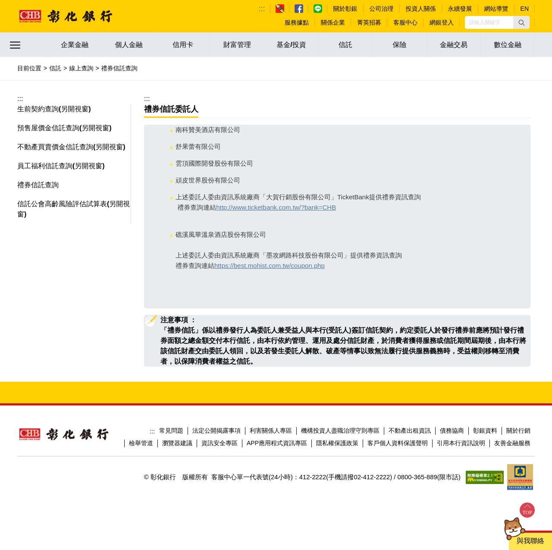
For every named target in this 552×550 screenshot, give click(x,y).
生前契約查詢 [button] (38, 109)
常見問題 (171, 430)
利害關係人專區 (271, 430)
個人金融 (129, 44)
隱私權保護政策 (337, 443)
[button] (521, 22)
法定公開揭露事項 (216, 430)
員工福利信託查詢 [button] (44, 166)
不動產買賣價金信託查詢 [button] (55, 147)
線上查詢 (81, 68)
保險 (400, 44)
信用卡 (182, 44)
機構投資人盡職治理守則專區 (340, 430)
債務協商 (452, 430)
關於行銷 (518, 430)
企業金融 (74, 44)
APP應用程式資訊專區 (277, 443)
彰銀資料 (485, 430)
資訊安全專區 (219, 443)
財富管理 (237, 44)
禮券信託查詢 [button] (38, 185)
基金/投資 (291, 44)
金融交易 (453, 44)
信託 (345, 44)
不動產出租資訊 (410, 430)
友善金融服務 (512, 443)
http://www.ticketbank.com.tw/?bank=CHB (276, 207)
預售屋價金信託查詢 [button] (48, 128)
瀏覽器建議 (177, 443)
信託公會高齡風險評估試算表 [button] (62, 203)
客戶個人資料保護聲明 (397, 443)
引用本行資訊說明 (461, 443)
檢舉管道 (141, 443)
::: (262, 9)
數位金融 (507, 44)
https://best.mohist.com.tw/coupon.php (269, 265)
